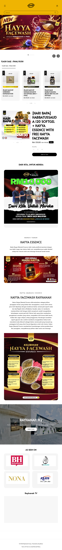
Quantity (34, 146)
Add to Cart (44, 154)
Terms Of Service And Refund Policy (31, 546)
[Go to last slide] (54, 56)
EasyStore (40, 543)
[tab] (33, 54)
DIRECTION (31, 429)
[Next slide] (58, 56)
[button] (5, 6)
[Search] (55, 12)
